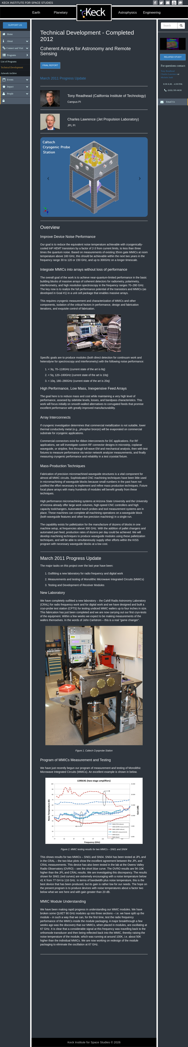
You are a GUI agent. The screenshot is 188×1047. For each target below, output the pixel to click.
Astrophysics (127, 12)
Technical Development (12, 67)
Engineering (152, 12)
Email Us (166, 101)
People (7, 93)
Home (7, 34)
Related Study (173, 57)
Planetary (61, 12)
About (7, 41)
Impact (7, 86)
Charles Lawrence (169, 74)
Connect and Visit (12, 48)
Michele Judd (167, 77)
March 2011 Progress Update (63, 78)
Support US (15, 25)
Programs (8, 55)
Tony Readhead (168, 71)
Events (7, 79)
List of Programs (9, 61)
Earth (36, 12)
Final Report (50, 65)
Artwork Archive (9, 73)
